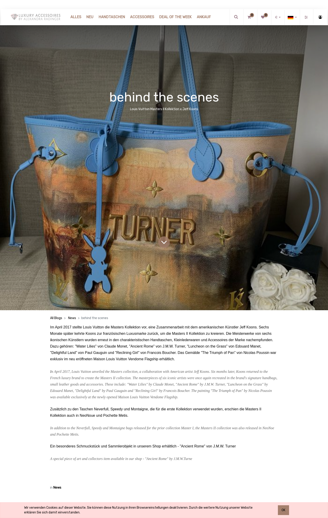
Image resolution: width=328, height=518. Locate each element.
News (72, 318)
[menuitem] (76, 17)
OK (283, 510)
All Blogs (56, 318)
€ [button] (276, 17)
